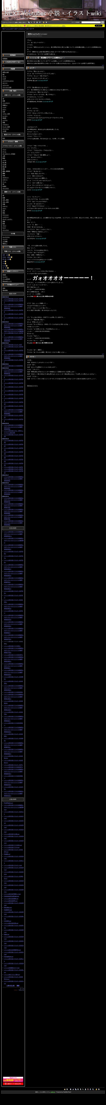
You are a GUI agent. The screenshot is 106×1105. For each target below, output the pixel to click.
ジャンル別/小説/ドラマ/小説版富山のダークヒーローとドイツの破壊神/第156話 (13, 659)
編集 (16, 22)
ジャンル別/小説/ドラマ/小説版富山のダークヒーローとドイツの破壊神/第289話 (13, 338)
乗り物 (4, 167)
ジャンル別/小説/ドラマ (12, 847)
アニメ (4, 149)
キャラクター (6, 237)
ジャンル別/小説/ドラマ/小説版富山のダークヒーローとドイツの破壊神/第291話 (13, 306)
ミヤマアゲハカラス (8, 81)
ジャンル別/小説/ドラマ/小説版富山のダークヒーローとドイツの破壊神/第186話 (13, 606)
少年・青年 (6, 200)
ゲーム (4, 151)
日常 (4, 210)
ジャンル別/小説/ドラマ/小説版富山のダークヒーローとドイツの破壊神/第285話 (13, 427)
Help (4, 288)
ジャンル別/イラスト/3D (12, 974)
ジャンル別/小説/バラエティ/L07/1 (13, 467)
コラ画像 (5, 241)
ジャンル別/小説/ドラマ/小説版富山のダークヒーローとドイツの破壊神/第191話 (13, 672)
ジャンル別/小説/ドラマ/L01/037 (13, 655)
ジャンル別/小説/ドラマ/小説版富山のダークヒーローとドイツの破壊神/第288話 (13, 356)
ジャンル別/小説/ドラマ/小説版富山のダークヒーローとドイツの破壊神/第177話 (13, 650)
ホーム (6, 22)
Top (3, 28)
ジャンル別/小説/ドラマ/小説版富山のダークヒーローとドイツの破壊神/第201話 (13, 793)
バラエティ (21, 28)
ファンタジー (6, 103)
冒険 (4, 122)
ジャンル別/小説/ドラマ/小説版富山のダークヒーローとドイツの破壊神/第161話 (13, 729)
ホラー (4, 109)
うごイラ (5, 239)
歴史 (4, 169)
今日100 (7, 921)
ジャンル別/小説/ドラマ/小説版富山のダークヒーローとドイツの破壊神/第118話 (13, 696)
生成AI (4, 186)
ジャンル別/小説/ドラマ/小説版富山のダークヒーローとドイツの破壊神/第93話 (13, 666)
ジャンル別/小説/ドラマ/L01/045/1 (13, 365)
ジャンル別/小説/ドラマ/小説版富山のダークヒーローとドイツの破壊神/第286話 (13, 411)
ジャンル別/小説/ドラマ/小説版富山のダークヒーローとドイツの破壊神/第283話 (13, 486)
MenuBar (5, 290)
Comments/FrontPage (11, 896)
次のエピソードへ (32, 385)
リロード (11, 22)
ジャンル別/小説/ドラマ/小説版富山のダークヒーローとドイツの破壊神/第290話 (13, 325)
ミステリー (6, 217)
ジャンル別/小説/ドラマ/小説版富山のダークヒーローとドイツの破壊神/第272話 (13, 505)
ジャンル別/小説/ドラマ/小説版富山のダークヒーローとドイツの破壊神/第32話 (13, 718)
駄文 (4, 138)
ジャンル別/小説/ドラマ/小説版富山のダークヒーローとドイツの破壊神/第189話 (13, 567)
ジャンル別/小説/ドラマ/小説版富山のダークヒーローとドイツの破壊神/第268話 (13, 511)
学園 (4, 204)
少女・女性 (6, 202)
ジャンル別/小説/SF (10, 901)
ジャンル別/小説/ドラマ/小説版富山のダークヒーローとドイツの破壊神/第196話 (13, 586)
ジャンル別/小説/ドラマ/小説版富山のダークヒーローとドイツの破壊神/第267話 (13, 500)
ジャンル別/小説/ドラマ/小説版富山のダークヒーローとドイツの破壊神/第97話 (13, 580)
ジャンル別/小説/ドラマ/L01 (12, 646)
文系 (4, 111)
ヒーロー (5, 116)
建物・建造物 (6, 171)
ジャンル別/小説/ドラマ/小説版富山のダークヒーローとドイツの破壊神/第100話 (13, 688)
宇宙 (4, 175)
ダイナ (4, 76)
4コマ (4, 228)
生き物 (4, 164)
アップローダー (18, 26)
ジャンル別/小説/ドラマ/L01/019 (13, 692)
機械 (4, 173)
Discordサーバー (7, 281)
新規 (20, 22)
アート (4, 182)
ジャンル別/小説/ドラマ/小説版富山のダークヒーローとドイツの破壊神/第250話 (13, 751)
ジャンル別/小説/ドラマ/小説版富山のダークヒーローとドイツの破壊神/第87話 (13, 745)
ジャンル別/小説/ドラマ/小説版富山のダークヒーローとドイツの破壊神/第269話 (13, 522)
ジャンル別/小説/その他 (12, 834)
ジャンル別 (9, 28)
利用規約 (5, 58)
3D (3, 184)
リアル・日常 (6, 113)
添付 (24, 22)
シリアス (5, 120)
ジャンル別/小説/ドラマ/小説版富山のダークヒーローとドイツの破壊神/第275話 (13, 517)
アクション (6, 215)
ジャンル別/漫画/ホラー (12, 968)
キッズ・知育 (6, 127)
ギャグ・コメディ (7, 219)
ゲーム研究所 (6, 279)
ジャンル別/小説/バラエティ (13, 865)
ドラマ (4, 107)
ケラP (4, 78)
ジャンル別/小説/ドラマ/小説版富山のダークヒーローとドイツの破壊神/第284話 (13, 478)
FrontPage (8, 803)
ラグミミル (6, 85)
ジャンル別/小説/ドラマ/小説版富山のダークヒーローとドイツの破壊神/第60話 (13, 630)
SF (3, 98)
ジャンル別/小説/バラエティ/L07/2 (13, 469)
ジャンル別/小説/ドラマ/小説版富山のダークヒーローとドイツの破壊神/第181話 (13, 617)
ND (3, 74)
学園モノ (5, 105)
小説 (15, 28)
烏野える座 (6, 72)
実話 (4, 213)
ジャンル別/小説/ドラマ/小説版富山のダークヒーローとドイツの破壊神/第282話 (13, 492)
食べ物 (4, 162)
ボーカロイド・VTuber (9, 154)
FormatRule (8, 956)
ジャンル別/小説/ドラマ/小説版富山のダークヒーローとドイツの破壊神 (14, 540)
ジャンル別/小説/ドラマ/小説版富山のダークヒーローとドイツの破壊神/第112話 (13, 707)
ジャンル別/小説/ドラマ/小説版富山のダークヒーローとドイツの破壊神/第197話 (13, 637)
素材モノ (5, 243)
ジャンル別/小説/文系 (11, 923)
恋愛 (4, 101)
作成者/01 (8, 910)
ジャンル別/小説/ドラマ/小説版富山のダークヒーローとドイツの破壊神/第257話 (13, 782)
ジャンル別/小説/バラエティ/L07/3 (13, 298)
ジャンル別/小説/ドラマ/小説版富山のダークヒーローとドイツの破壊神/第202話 (13, 624)
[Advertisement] (13, 42)
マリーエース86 (7, 87)
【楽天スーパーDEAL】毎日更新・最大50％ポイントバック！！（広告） (46, 26)
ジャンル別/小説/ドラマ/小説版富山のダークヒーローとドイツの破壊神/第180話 (13, 573)
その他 (4, 131)
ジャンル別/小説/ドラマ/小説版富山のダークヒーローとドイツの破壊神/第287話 (13, 371)
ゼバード (5, 83)
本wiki (4, 274)
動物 (4, 158)
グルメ (4, 225)
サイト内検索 (75, 22)
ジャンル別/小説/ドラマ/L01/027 (13, 767)
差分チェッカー (8, 26)
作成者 (13, 69)
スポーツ (5, 179)
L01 (27, 28)
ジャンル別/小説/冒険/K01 (12, 950)
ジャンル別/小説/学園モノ (12, 894)
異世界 (4, 118)
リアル (4, 160)
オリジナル (6, 129)
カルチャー (6, 177)
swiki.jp (53, 1092)
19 (30, 28)
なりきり (5, 277)
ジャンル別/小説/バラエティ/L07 (13, 344)
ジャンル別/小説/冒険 (11, 898)
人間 (4, 156)
